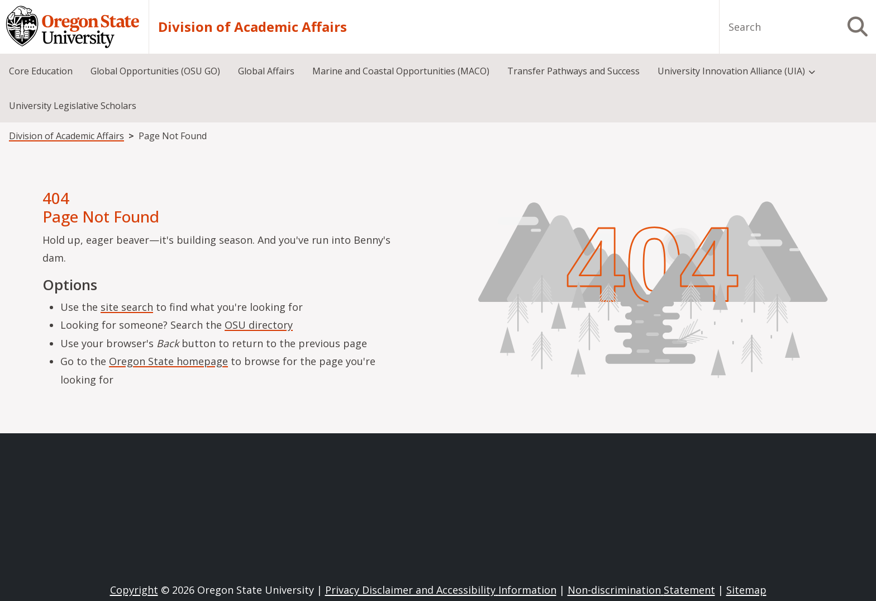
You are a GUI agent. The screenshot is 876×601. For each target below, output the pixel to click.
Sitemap (746, 590)
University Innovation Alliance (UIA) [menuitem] (731, 71)
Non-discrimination (641, 590)
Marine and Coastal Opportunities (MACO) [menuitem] (400, 71)
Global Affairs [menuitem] (266, 71)
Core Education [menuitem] (41, 71)
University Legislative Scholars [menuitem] (72, 106)
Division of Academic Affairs (252, 26)
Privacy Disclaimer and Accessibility (440, 590)
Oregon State (168, 361)
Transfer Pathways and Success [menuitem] (573, 71)
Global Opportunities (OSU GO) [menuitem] (155, 71)
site (127, 307)
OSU (259, 325)
